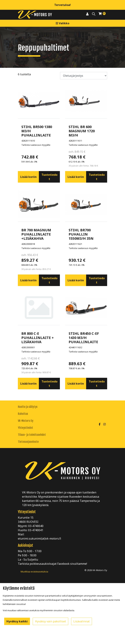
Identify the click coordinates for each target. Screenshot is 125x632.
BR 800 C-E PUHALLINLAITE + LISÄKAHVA (37, 337)
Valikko (62, 23)
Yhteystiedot (25, 427)
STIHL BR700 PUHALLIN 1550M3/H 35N (81, 234)
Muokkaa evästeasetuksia (34, 571)
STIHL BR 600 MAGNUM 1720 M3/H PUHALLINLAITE (83, 133)
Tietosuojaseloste (28, 441)
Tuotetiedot (49, 177)
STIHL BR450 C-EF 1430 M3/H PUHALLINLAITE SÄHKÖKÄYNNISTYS (86, 339)
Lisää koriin (28, 177)
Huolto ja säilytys (27, 407)
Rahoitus (23, 414)
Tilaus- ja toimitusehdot (32, 434)
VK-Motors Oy (25, 420)
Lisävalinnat (81, 621)
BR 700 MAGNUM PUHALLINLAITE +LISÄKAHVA (36, 234)
